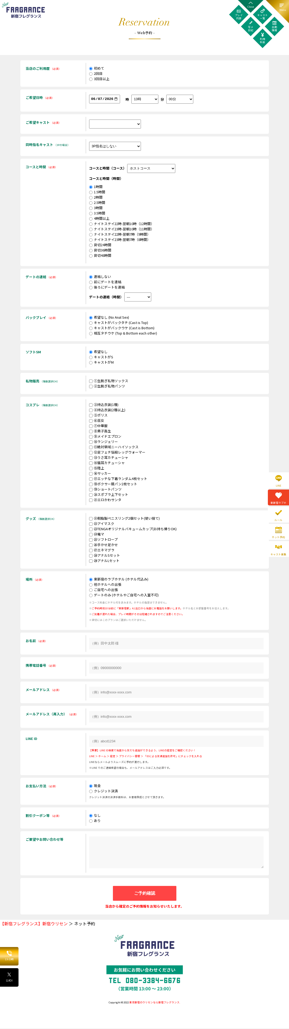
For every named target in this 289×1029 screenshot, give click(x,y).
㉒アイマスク (101, 524)
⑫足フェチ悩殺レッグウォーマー (117, 452)
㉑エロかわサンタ (105, 500)
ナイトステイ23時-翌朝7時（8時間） (119, 240)
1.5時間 (97, 192)
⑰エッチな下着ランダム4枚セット (118, 479)
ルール (278, 520)
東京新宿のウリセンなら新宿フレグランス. (154, 1003)
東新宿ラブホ (278, 503)
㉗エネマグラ (101, 550)
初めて (96, 68)
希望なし (98, 352)
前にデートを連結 (105, 282)
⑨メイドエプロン (105, 436)
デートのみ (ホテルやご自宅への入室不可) (124, 595)
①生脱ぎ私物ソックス (108, 381)
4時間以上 (99, 218)
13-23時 (9, 956)
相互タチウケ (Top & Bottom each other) (123, 333)
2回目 (96, 73)
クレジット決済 (103, 791)
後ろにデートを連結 (107, 287)
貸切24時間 (100, 245)
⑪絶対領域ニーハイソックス (114, 447)
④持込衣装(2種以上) (107, 410)
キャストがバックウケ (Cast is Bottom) (121, 328)
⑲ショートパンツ (105, 489)
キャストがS (101, 357)
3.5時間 (97, 213)
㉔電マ (96, 534)
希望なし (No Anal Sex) (109, 317)
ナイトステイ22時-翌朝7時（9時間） (119, 234)
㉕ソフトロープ (103, 539)
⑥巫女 (96, 420)
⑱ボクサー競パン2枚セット (113, 484)
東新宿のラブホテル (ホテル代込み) (118, 579)
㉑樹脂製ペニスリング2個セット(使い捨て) (124, 518)
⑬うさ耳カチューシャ (108, 457)
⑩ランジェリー (103, 442)
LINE (278, 485)
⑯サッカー (100, 473)
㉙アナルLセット (104, 561)
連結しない (100, 277)
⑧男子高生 (100, 431)
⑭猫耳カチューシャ (107, 463)
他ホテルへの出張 (105, 584)
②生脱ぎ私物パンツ (107, 386)
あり (95, 821)
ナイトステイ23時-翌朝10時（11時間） (121, 229)
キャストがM (101, 362)
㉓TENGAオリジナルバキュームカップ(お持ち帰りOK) (133, 529)
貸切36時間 (100, 250)
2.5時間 (97, 202)
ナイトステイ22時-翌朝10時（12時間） (121, 224)
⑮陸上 (96, 468)
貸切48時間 (100, 255)
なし (95, 815)
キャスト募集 (278, 554)
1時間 (96, 187)
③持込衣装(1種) (103, 405)
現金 (95, 786)
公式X (9, 977)
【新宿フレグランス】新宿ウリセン (34, 924)
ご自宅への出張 (103, 590)
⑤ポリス (98, 415)
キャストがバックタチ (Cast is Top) (118, 323)
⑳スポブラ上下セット (108, 494)
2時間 (96, 197)
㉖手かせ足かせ (103, 545)
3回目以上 (99, 78)
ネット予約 (278, 537)
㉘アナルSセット (104, 555)
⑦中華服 (98, 426)
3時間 (96, 208)
